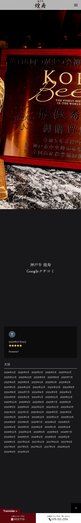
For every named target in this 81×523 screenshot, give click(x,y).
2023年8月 (38, 402)
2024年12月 (24, 387)
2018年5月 (23, 436)
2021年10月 (67, 407)
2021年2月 (9, 412)
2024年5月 (51, 392)
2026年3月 (23, 372)
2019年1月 (50, 427)
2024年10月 (54, 387)
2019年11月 (52, 417)
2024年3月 (10, 397)
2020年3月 (65, 412)
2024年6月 (37, 392)
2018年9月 (39, 431)
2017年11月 (38, 441)
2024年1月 (37, 397)
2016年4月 (23, 451)
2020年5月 (52, 412)
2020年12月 (37, 412)
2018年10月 (25, 431)
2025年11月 (10, 377)
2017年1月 (49, 446)
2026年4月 (10, 372)
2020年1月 (23, 417)
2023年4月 (23, 407)
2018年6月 (9, 436)
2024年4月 (65, 392)
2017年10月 (52, 441)
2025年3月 (51, 382)
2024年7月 (24, 392)
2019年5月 (64, 422)
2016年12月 (64, 446)
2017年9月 (66, 441)
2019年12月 (38, 417)
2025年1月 (9, 387)
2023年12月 (51, 397)
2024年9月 (68, 387)
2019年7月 (36, 422)
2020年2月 (10, 417)
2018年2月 (64, 436)
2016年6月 (9, 451)
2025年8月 (53, 377)
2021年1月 (23, 412)
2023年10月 (10, 402)
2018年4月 (37, 436)
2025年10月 (25, 377)
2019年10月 (67, 417)
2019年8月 (23, 422)
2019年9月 (9, 422)
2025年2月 (64, 382)
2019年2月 (36, 427)
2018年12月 (64, 427)
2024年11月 (39, 387)
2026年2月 (37, 372)
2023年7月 (51, 402)
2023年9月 (24, 402)
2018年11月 (10, 431)
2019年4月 (10, 427)
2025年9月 (39, 377)
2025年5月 (23, 382)
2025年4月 (37, 382)
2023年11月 (66, 397)
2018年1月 (9, 441)
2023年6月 (65, 402)
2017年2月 (36, 446)
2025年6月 (10, 382)
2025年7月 (67, 377)
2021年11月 (52, 407)
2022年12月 (37, 407)
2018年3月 (50, 436)
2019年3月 (23, 427)
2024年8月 (10, 392)
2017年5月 (23, 446)
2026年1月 (51, 372)
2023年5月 (9, 407)
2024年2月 (23, 397)
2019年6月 (50, 422)
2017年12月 (24, 441)
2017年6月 (9, 446)
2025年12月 (65, 372)
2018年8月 (52, 431)
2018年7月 (66, 431)
